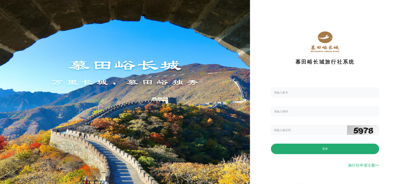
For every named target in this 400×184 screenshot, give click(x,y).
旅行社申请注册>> (363, 165)
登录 (325, 149)
